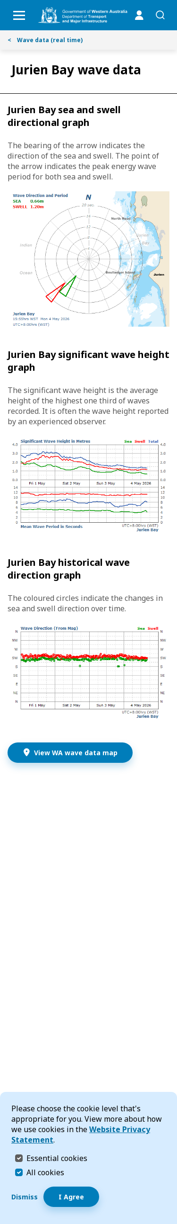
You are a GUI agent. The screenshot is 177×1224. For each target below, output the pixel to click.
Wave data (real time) (45, 40)
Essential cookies (56, 1158)
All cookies (45, 1172)
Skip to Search (2, 2)
